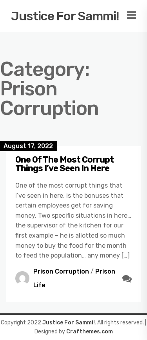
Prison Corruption (61, 271)
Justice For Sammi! (65, 16)
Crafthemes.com (89, 331)
